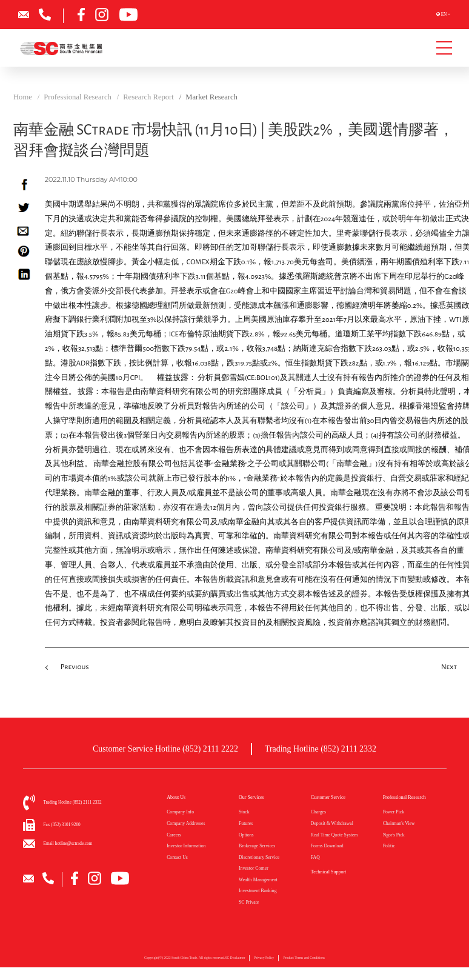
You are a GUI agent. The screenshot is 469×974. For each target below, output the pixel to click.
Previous (75, 667)
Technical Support (329, 872)
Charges (318, 812)
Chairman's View (399, 823)
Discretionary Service (259, 857)
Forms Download (327, 846)
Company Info (180, 812)
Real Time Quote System (334, 835)
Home (22, 97)
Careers (174, 835)
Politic (389, 846)
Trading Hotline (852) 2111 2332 (320, 748)
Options (246, 835)
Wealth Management (258, 879)
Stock (244, 812)
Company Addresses (186, 823)
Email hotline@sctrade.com (68, 843)
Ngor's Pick (394, 835)
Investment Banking (258, 890)
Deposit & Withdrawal (332, 823)
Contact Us (177, 857)
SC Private (249, 902)
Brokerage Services (257, 846)
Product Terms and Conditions (304, 961)
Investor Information (186, 846)
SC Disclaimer (235, 961)
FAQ (315, 857)
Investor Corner (253, 868)
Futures (246, 823)
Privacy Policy (264, 961)
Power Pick (393, 812)
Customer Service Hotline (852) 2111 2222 (165, 748)
